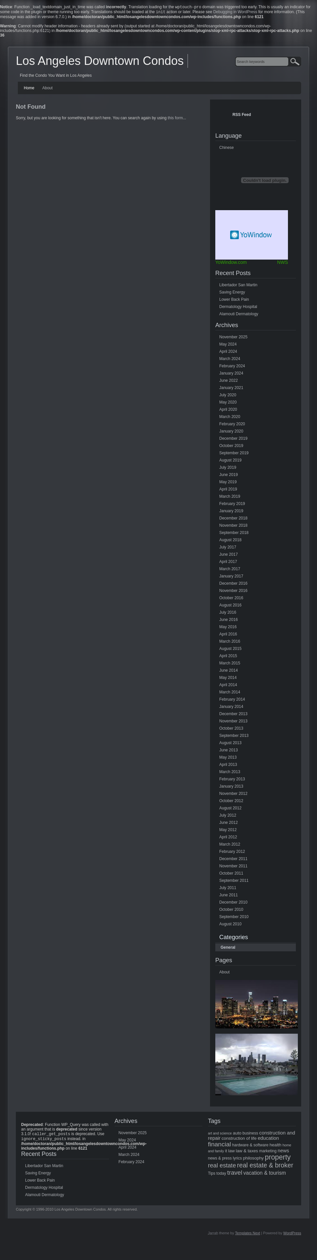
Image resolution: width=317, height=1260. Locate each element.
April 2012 (228, 838)
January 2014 (231, 708)
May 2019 (228, 483)
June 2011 (228, 896)
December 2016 (233, 584)
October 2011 (231, 874)
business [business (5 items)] (250, 1134)
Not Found (31, 108)
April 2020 (228, 410)
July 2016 (227, 613)
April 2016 (228, 635)
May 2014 (228, 679)
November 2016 (233, 592)
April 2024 (228, 352)
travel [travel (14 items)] (234, 1173)
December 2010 (233, 903)
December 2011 (233, 860)
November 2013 (233, 722)
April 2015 (228, 657)
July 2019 (227, 468)
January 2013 (231, 787)
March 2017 (229, 570)
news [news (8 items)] (283, 1152)
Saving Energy (232, 293)
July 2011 (227, 889)
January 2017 (231, 577)
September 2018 (234, 534)
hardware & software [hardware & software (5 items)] (250, 1146)
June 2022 (228, 381)
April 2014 (228, 686)
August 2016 (230, 606)
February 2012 (232, 853)
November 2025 (233, 338)
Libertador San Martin (238, 286)
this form (175, 119)
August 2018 (230, 541)
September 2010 (234, 918)
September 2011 (234, 882)
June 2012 (228, 824)
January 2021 (231, 389)
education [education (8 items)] (268, 1139)
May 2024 (228, 345)
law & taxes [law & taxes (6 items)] (247, 1152)
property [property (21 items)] (278, 1158)
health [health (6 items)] (275, 1146)
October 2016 (231, 599)
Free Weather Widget (251, 236)
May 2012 (228, 831)
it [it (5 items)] (226, 1152)
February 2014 (232, 700)
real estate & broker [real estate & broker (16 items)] (265, 1166)
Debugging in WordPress (235, 13)
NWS (282, 263)
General (228, 948)
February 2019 (232, 505)
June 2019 (228, 476)
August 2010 (230, 925)
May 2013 (228, 758)
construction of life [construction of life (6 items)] (239, 1139)
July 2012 (227, 816)
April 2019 (228, 490)
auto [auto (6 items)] (237, 1134)
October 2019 (231, 447)
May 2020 (228, 403)
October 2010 (231, 911)
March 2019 (229, 497)
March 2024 (229, 360)
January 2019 (231, 512)
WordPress (292, 1236)
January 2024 (231, 374)
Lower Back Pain (234, 300)
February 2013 (232, 780)
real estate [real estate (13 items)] (222, 1166)
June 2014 (228, 671)
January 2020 (231, 432)
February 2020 (232, 425)
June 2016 (228, 621)
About (47, 89)
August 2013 (230, 744)
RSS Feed (241, 116)
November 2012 (233, 795)
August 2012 (230, 809)
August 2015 (230, 650)
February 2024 (232, 367)
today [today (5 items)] (221, 1174)
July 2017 (227, 548)
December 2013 (233, 715)
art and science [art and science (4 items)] (220, 1134)
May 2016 (228, 628)
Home (29, 89)
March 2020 (229, 418)
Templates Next (247, 1236)
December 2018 (233, 519)
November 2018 (233, 526)
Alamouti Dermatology (238, 315)
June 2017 (228, 555)
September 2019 (234, 454)
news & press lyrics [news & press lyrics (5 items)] (225, 1159)
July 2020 (227, 396)
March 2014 (229, 693)
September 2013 (234, 737)
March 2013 (229, 773)
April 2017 (228, 563)
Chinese (226, 149)
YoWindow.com (231, 263)
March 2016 (229, 642)
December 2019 (233, 439)
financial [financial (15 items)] (219, 1145)
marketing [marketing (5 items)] (268, 1152)
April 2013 (228, 766)
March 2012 (229, 845)
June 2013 (228, 751)
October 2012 (231, 802)
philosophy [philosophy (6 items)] (253, 1159)
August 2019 (230, 461)
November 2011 (233, 867)
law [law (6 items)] (231, 1152)
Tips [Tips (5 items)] (211, 1174)
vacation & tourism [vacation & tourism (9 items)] (264, 1174)
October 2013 (231, 729)
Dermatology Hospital (238, 308)
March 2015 (229, 664)
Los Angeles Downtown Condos (100, 62)
